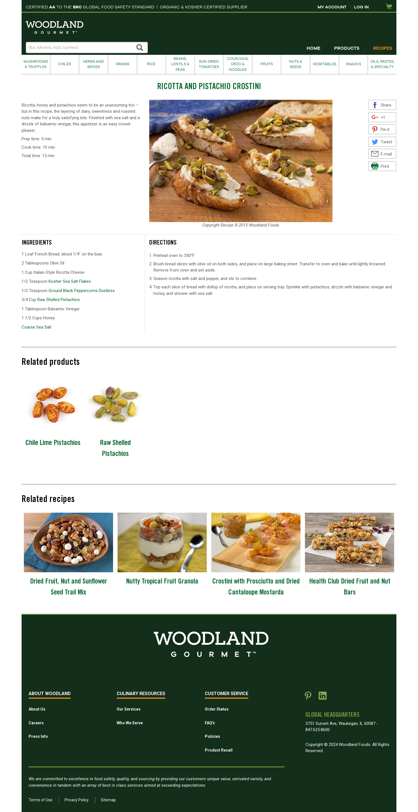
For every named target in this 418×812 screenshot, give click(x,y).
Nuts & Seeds (295, 64)
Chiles (64, 64)
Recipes (382, 48)
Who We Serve (130, 723)
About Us (37, 709)
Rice (151, 64)
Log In (361, 7)
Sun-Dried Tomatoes (209, 64)
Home (313, 48)
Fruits (266, 64)
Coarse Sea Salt (36, 327)
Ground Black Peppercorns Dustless (82, 290)
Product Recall (219, 750)
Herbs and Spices (93, 64)
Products (346, 48)
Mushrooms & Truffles (36, 64)
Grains (122, 64)
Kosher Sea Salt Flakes (70, 281)
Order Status (217, 709)
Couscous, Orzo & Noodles (238, 64)
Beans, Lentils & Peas (180, 64)
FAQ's (210, 723)
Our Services (129, 709)
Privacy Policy (77, 800)
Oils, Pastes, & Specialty (382, 64)
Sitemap (108, 800)
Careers (36, 723)
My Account (332, 7)
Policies (212, 736)
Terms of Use (40, 800)
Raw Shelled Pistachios (58, 299)
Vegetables (324, 64)
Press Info (38, 736)
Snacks (353, 64)
